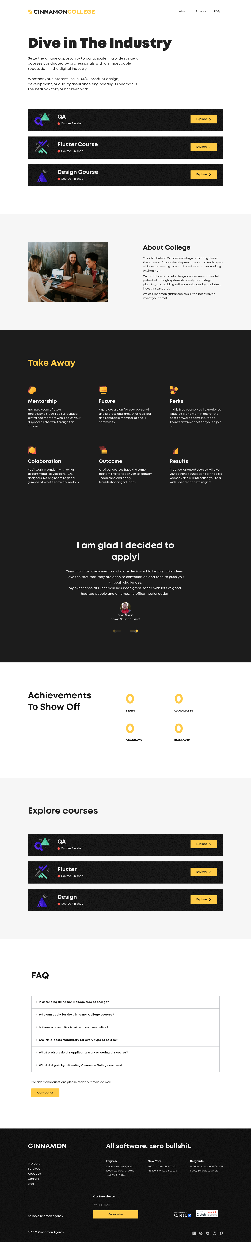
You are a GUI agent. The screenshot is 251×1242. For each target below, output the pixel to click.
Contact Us (45, 1092)
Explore (201, 11)
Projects (34, 1163)
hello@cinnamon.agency (45, 1216)
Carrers (33, 1179)
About (183, 11)
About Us (34, 1174)
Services (34, 1168)
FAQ (217, 11)
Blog (31, 1184)
